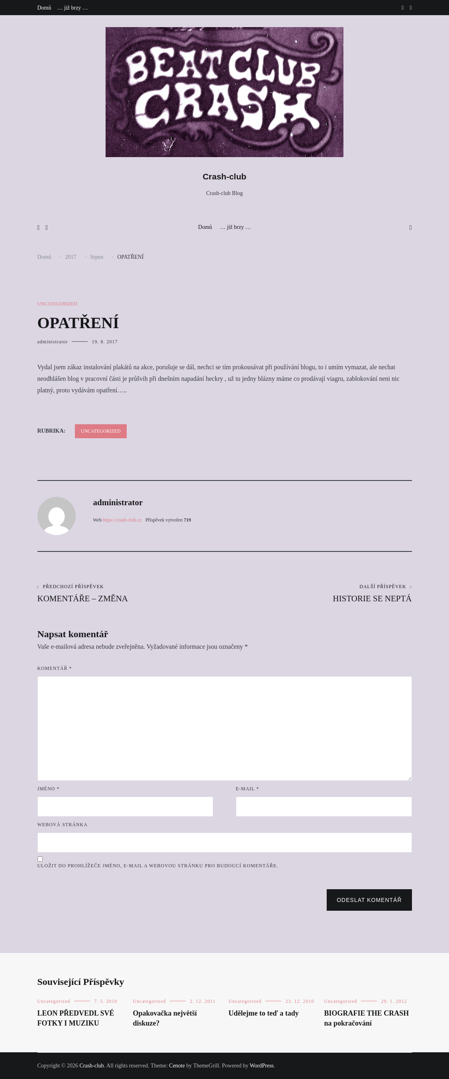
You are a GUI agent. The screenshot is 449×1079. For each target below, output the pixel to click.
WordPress (262, 1066)
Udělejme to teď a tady (264, 1013)
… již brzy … (72, 8)
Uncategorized (57, 304)
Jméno (48, 789)
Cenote (177, 1066)
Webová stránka (62, 824)
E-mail (247, 789)
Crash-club (225, 176)
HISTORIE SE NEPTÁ (318, 593)
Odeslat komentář (369, 900)
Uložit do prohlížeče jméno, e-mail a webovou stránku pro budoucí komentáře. (157, 865)
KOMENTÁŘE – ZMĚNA (131, 593)
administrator (52, 342)
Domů (44, 8)
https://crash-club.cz (122, 520)
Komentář (54, 668)
